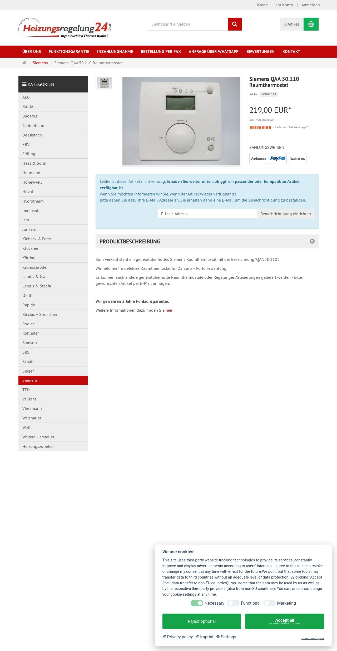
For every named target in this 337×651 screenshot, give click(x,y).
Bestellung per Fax (161, 51)
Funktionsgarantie (69, 51)
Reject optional (202, 621)
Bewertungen (260, 51)
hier (169, 310)
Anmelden (310, 4)
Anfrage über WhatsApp (214, 51)
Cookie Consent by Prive (312, 638)
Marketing (286, 603)
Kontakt (291, 51)
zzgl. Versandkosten (262, 119)
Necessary (214, 603)
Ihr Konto (284, 4)
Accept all (284, 621)
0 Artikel (291, 24)
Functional (250, 603)
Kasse (262, 4)
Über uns (31, 51)
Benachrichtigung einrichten (285, 213)
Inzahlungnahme (115, 51)
